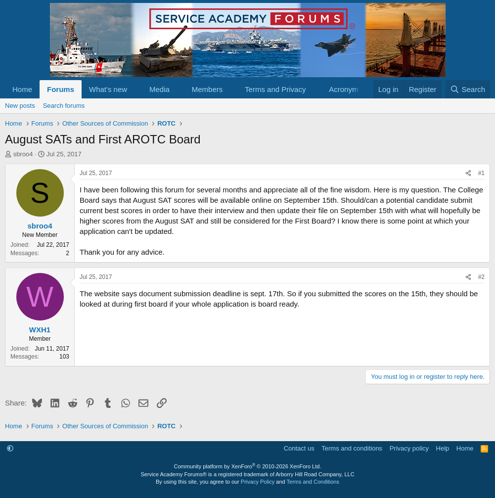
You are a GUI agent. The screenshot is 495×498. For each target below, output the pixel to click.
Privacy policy (409, 448)
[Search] (467, 89)
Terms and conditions (351, 448)
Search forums (64, 105)
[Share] (468, 173)
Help (443, 448)
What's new (108, 89)
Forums (60, 89)
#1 (481, 173)
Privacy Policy (257, 482)
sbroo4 (23, 154)
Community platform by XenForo (247, 466)
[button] (135, 89)
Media (159, 89)
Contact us (299, 448)
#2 (481, 276)
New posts (20, 105)
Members (207, 89)
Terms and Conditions (313, 482)
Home (22, 89)
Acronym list (349, 89)
